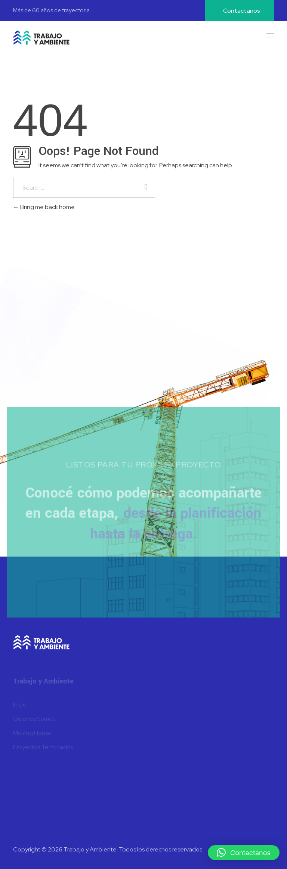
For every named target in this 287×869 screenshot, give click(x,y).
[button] (244, 852)
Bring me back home (44, 207)
